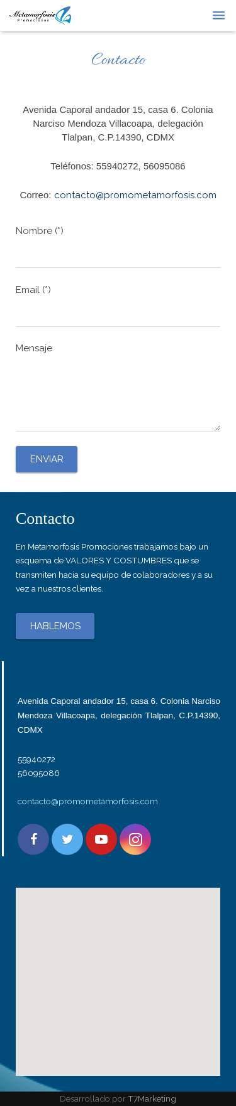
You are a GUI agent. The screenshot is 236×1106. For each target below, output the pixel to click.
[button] (118, 970)
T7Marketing (152, 1098)
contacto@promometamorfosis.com (88, 801)
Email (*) (118, 305)
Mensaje (118, 387)
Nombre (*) (118, 246)
